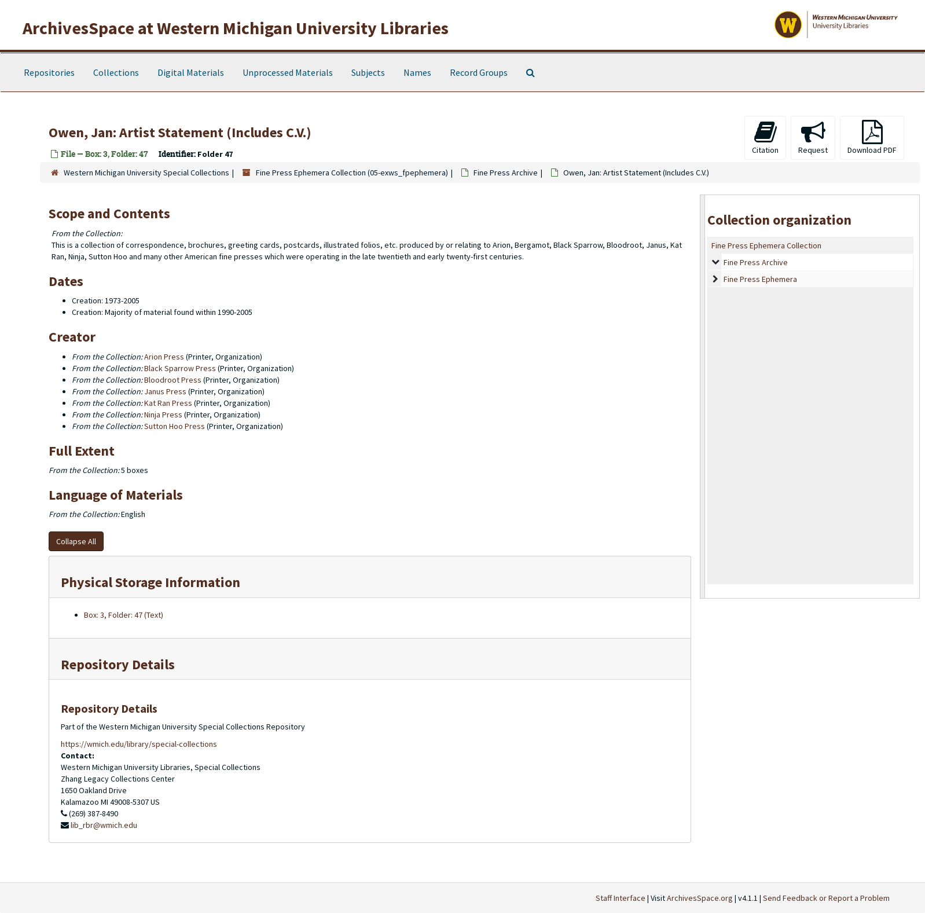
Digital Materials (190, 72)
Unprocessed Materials (288, 72)
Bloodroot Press (172, 380)
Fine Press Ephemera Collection (766, 245)
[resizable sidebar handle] (702, 396)
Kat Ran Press (168, 403)
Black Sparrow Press (180, 368)
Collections (116, 72)
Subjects (368, 72)
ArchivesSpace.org (700, 898)
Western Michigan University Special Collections (146, 172)
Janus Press (165, 391)
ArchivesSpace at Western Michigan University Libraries (236, 28)
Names (417, 72)
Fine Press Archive (505, 172)
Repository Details (118, 664)
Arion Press (164, 356)
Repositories (49, 72)
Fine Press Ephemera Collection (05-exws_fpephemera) (352, 172)
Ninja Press (163, 414)
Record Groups (479, 72)
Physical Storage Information (150, 582)
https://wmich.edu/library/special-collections (139, 744)
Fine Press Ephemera (760, 279)
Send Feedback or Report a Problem (826, 898)
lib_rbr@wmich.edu (104, 825)
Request (813, 137)
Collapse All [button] (76, 541)
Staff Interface (620, 898)
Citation (765, 137)
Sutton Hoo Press (174, 426)
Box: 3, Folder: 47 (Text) (123, 615)
